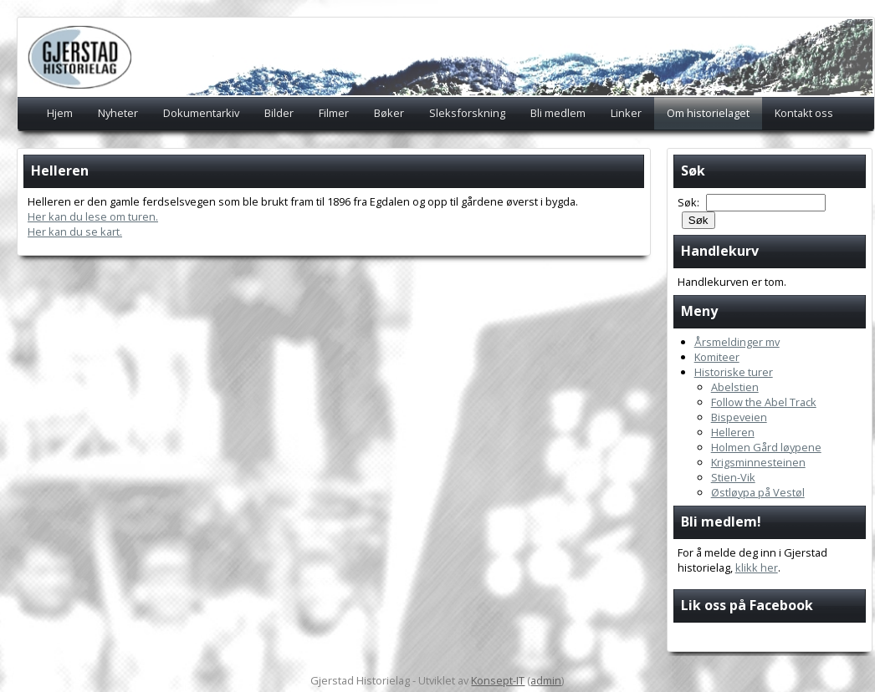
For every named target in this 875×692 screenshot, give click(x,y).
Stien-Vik (733, 477)
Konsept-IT (497, 680)
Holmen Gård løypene (766, 447)
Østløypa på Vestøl (758, 492)
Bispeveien (739, 417)
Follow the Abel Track (763, 402)
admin (545, 680)
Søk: (690, 202)
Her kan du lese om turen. (93, 216)
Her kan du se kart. (75, 231)
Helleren (733, 432)
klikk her (756, 567)
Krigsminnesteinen (758, 462)
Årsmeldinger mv (737, 341)
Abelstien (735, 386)
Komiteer (716, 356)
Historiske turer (733, 371)
